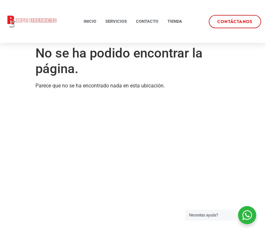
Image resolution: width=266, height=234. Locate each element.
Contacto (147, 21)
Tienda (174, 21)
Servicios (116, 21)
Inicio (90, 21)
